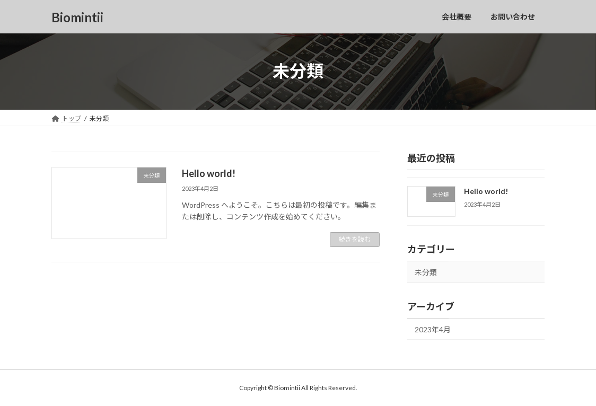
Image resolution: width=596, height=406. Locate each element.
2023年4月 (433, 328)
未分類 (426, 271)
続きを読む (355, 239)
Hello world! (208, 173)
